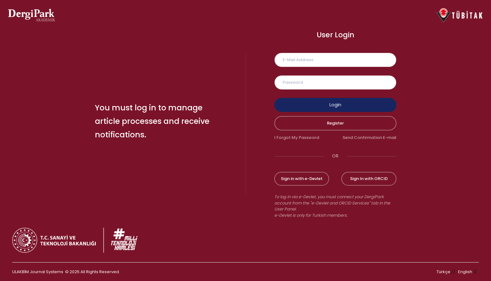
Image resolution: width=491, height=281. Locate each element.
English (465, 272)
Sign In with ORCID (369, 179)
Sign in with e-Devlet (302, 179)
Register (335, 123)
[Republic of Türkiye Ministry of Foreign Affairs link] (79, 240)
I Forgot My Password (296, 137)
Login (335, 105)
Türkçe (443, 272)
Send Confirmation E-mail (369, 137)
